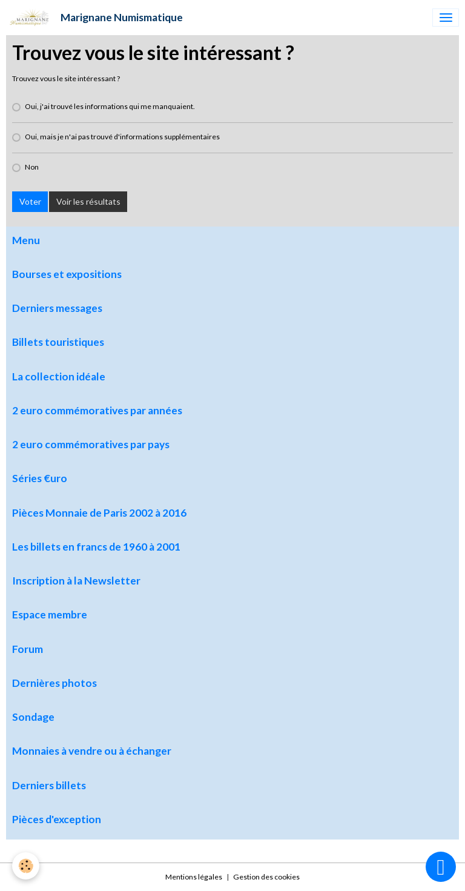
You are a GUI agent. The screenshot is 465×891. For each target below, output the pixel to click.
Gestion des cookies (266, 876)
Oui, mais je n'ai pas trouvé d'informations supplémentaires (122, 136)
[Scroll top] (441, 867)
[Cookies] (25, 865)
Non (32, 166)
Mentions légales (193, 876)
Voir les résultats (88, 201)
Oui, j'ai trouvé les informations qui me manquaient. (110, 106)
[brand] (94, 17)
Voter (30, 201)
